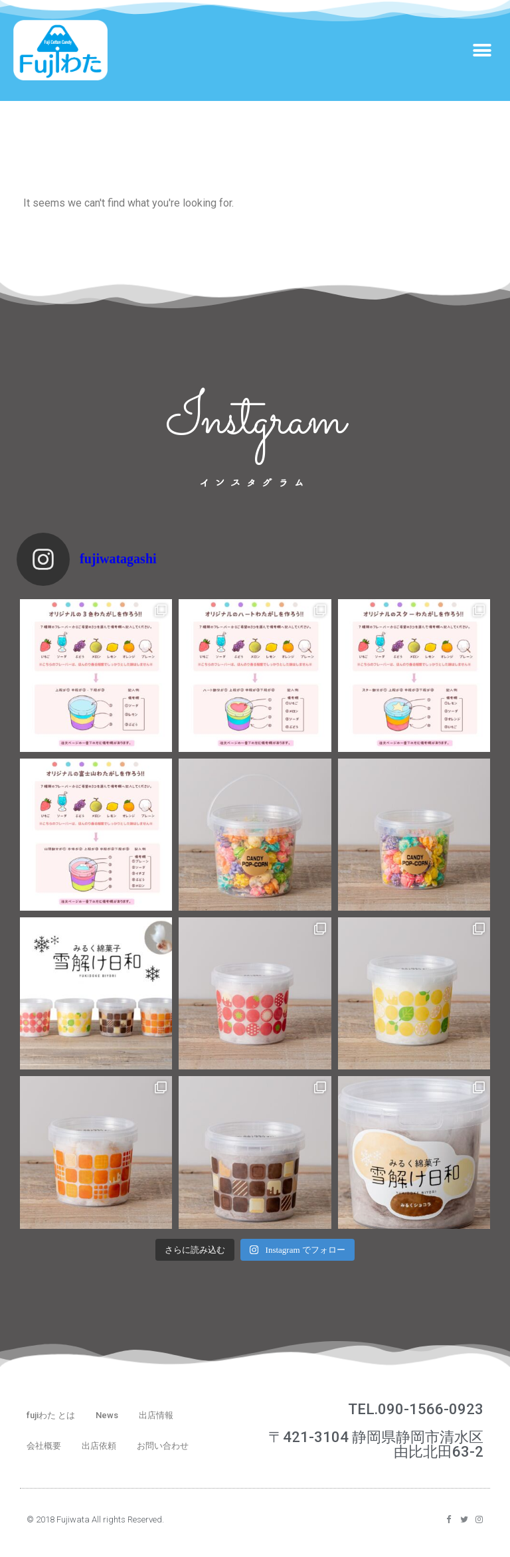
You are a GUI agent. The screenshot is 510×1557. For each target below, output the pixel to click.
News (107, 1415)
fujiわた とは (51, 1415)
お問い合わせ (163, 1446)
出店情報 (156, 1415)
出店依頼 (99, 1446)
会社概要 (44, 1446)
